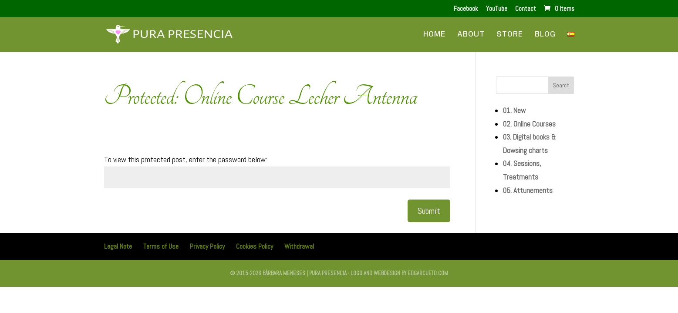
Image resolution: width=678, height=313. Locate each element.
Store (509, 34)
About (471, 34)
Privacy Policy (207, 246)
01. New (514, 110)
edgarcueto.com (428, 273)
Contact (525, 9)
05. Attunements (528, 190)
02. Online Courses (529, 124)
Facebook (466, 9)
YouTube (496, 9)
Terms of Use (161, 246)
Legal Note (118, 246)
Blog (545, 34)
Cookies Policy (254, 246)
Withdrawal (299, 246)
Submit (429, 210)
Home (434, 34)
